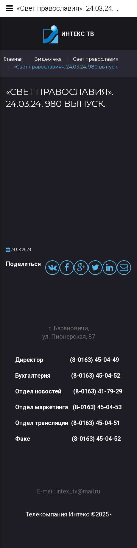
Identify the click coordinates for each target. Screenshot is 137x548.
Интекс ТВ (68, 34)
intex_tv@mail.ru (78, 488)
